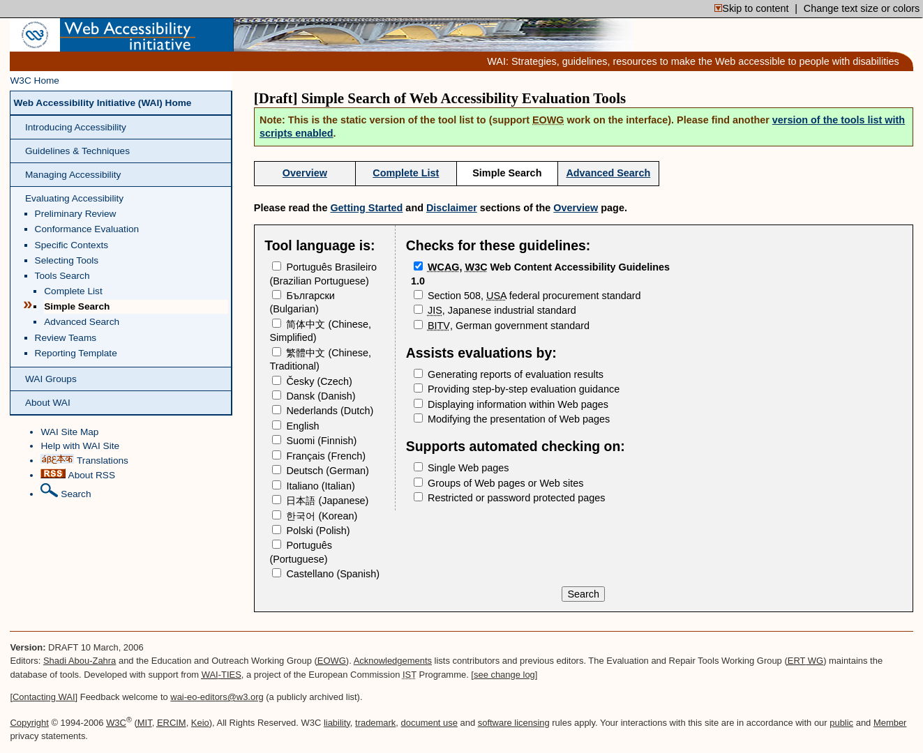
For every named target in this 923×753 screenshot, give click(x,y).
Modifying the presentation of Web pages (512, 419)
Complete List (73, 291)
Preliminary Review (76, 213)
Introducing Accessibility (75, 127)
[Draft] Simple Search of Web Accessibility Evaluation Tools (440, 98)
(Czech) (312, 381)
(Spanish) (326, 573)
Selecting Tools (67, 260)
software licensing (514, 722)
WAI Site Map (69, 432)
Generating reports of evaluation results (508, 374)
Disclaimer (451, 207)
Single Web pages (461, 467)
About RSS (77, 474)
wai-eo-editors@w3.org (216, 697)
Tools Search (62, 276)
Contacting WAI (44, 697)
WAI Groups (51, 379)
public (841, 722)
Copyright (29, 722)
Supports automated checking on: (515, 446)
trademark (375, 722)
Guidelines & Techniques (77, 151)
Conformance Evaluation (87, 229)
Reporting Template (76, 353)
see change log (504, 674)
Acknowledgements (393, 660)
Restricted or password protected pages (509, 497)
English (295, 426)
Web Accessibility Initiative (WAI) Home (102, 103)
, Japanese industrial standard (495, 310)
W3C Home (34, 80)
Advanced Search (81, 322)
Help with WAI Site (79, 446)
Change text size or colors (862, 8)
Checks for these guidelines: (498, 245)
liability (337, 722)
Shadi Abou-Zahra (79, 660)
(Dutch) (322, 410)
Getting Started (366, 207)
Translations (84, 460)
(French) (319, 456)
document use (429, 722)
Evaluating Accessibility (74, 198)
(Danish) (313, 396)
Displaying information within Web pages (511, 404)
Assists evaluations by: (481, 352)
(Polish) (311, 530)
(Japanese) (320, 500)
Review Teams (66, 338)
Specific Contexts (72, 245)
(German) (320, 470)
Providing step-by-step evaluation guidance (517, 389)
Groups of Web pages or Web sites (498, 483)
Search (65, 491)
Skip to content (751, 8)
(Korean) (314, 516)
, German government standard (502, 325)
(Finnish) (314, 440)
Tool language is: (319, 245)
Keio (200, 722)
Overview (305, 172)
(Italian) (313, 486)
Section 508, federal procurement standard (527, 295)
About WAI (47, 402)
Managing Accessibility (73, 174)
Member (890, 722)
